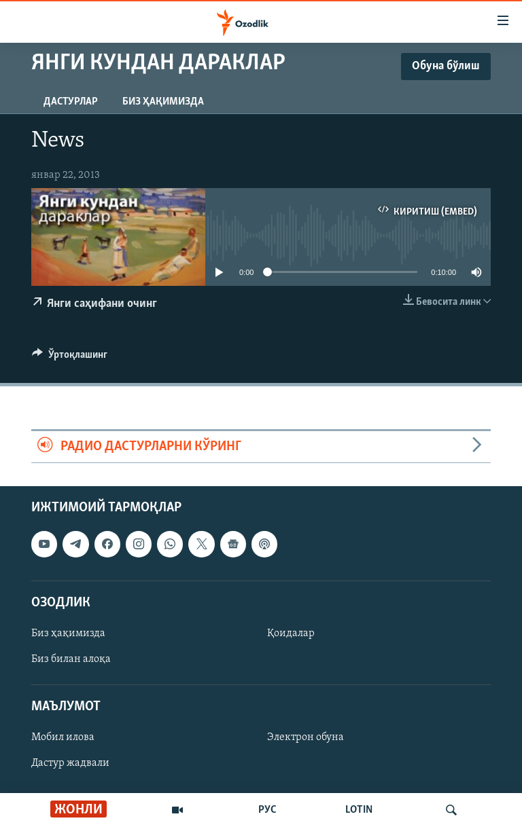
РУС (267, 810)
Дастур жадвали (70, 763)
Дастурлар (71, 101)
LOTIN (358, 810)
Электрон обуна (305, 738)
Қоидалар (291, 633)
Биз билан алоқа (71, 659)
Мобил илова (62, 738)
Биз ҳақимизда (163, 101)
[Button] (69, 358)
